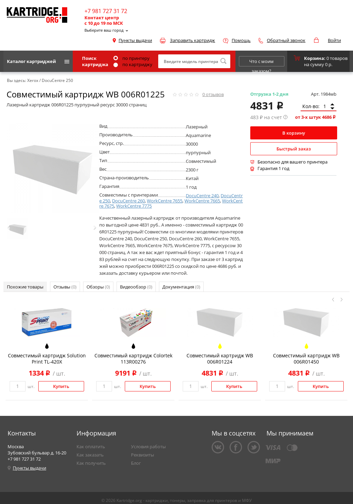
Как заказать (90, 455)
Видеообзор (136, 287)
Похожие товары (25, 287)
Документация (181, 287)
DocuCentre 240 (202, 195)
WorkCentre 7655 (164, 201)
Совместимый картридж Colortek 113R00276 (133, 358)
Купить (61, 386)
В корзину (293, 133)
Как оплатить (91, 446)
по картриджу (132, 64)
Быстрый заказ (293, 149)
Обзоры (98, 287)
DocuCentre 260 (128, 201)
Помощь (241, 40)
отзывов (213, 94)
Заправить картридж (192, 40)
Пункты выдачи (135, 40)
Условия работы (148, 446)
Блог (136, 463)
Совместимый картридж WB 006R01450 (306, 358)
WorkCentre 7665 (202, 201)
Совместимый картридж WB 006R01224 (219, 358)
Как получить (91, 463)
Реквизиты (142, 455)
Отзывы (65, 287)
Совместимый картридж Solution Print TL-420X (47, 358)
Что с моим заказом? (261, 62)
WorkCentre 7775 (134, 206)
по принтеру (131, 58)
